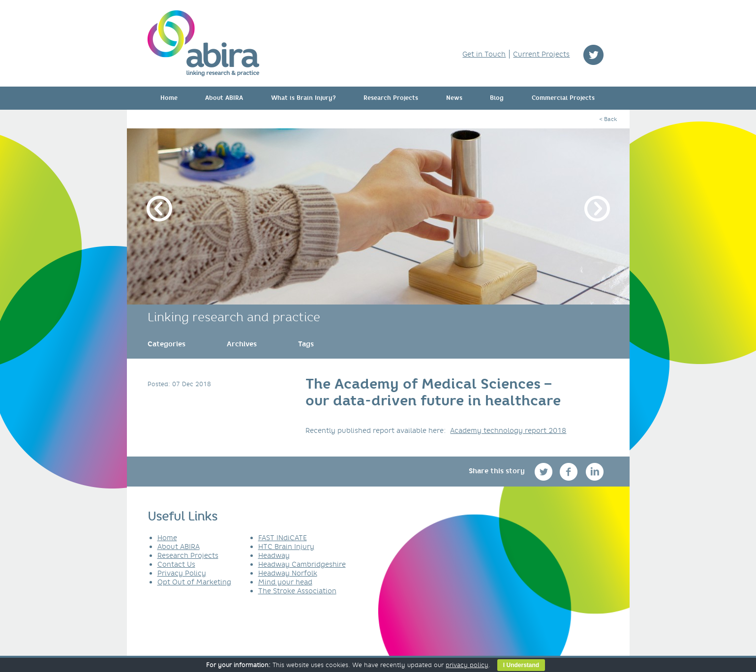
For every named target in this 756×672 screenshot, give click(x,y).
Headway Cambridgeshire (302, 564)
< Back (608, 119)
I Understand (521, 665)
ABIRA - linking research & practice (203, 43)
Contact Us (176, 564)
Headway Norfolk (287, 573)
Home (169, 98)
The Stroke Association (297, 590)
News (454, 98)
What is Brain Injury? (303, 98)
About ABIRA (224, 98)
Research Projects (390, 98)
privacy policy (467, 665)
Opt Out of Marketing (194, 582)
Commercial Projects (563, 98)
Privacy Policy (181, 573)
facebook (570, 471)
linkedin (595, 471)
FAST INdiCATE (282, 537)
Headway (274, 555)
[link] (166, 344)
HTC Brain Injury (286, 546)
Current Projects (541, 54)
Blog (497, 98)
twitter (593, 55)
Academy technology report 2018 (508, 430)
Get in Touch (484, 54)
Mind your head (285, 582)
